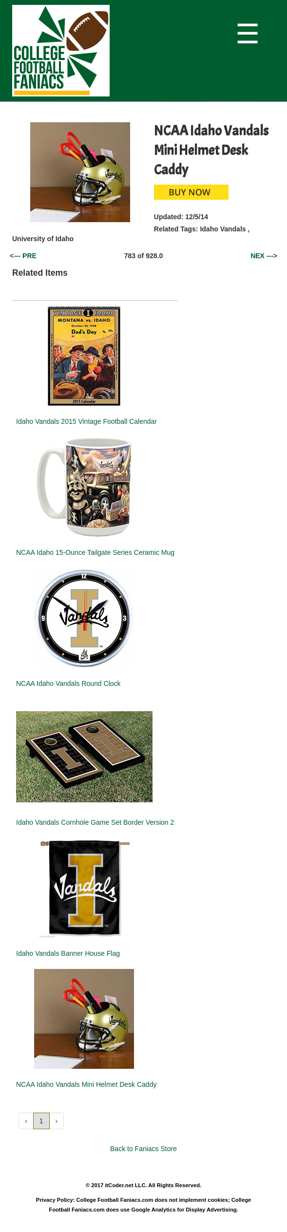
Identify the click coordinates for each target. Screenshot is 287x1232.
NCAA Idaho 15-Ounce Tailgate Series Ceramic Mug (95, 552)
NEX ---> (263, 256)
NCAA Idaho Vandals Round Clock (68, 683)
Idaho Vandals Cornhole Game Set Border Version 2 (95, 822)
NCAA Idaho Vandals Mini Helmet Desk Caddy (86, 1084)
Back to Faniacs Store (143, 1149)
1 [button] (41, 1121)
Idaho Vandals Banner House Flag (68, 953)
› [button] (57, 1121)
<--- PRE (23, 256)
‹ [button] (26, 1121)
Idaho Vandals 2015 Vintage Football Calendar (86, 421)
